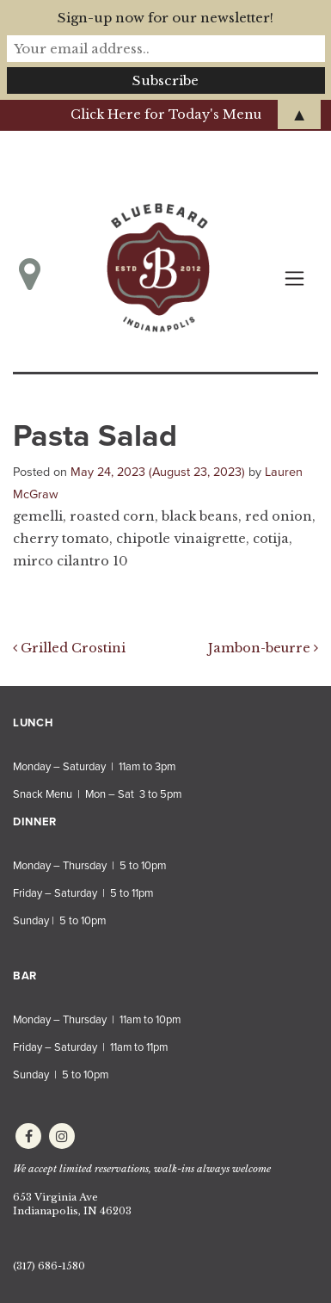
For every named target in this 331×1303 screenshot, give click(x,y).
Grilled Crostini (69, 648)
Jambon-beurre (263, 648)
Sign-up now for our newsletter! (165, 17)
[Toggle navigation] (294, 278)
